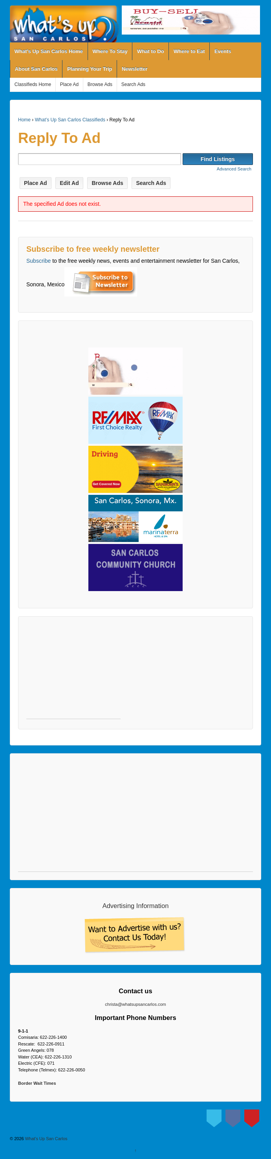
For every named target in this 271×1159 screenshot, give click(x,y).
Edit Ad (69, 183)
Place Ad (69, 84)
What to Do (150, 51)
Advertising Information (136, 905)
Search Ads (133, 84)
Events (222, 51)
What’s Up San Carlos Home (49, 51)
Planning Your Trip (89, 69)
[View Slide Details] (191, 20)
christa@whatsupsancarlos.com (135, 1004)
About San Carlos (36, 69)
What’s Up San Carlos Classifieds (70, 120)
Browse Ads (100, 84)
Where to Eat (189, 51)
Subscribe (38, 261)
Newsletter (135, 69)
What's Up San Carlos (46, 1138)
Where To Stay (109, 51)
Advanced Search (234, 169)
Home (24, 120)
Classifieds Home (33, 84)
